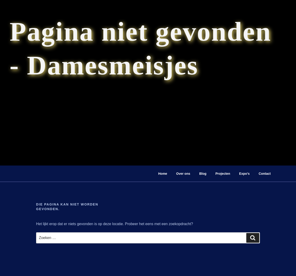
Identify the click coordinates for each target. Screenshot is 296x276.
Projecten (222, 173)
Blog (202, 173)
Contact (265, 173)
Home (162, 173)
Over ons (183, 173)
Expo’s (244, 173)
